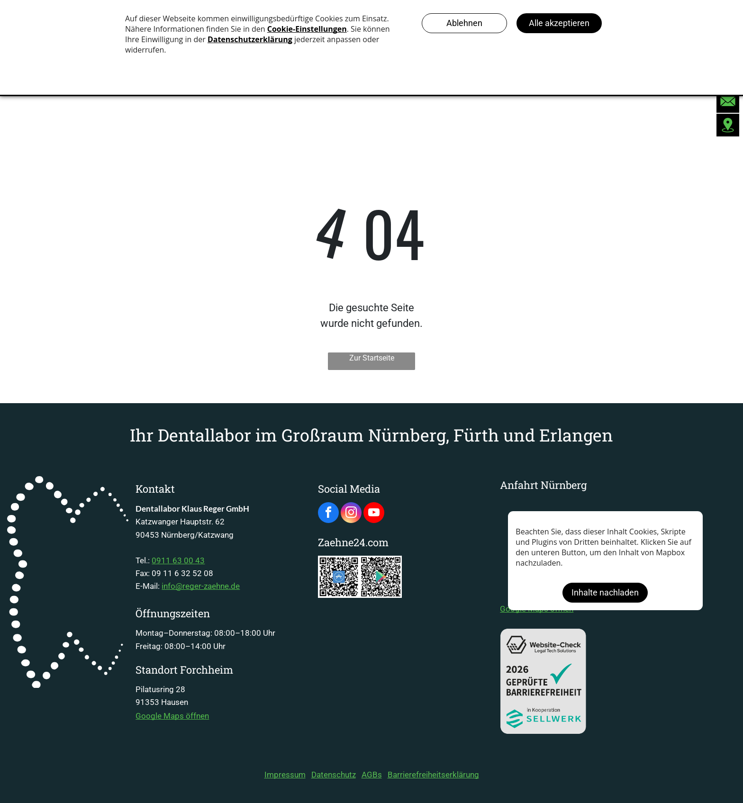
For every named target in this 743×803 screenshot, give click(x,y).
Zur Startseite (371, 357)
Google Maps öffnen (172, 716)
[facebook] (328, 513)
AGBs (372, 774)
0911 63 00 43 (178, 560)
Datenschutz (333, 774)
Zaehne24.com (353, 542)
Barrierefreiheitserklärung (433, 774)
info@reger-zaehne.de (201, 586)
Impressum (285, 774)
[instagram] (351, 513)
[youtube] (373, 513)
